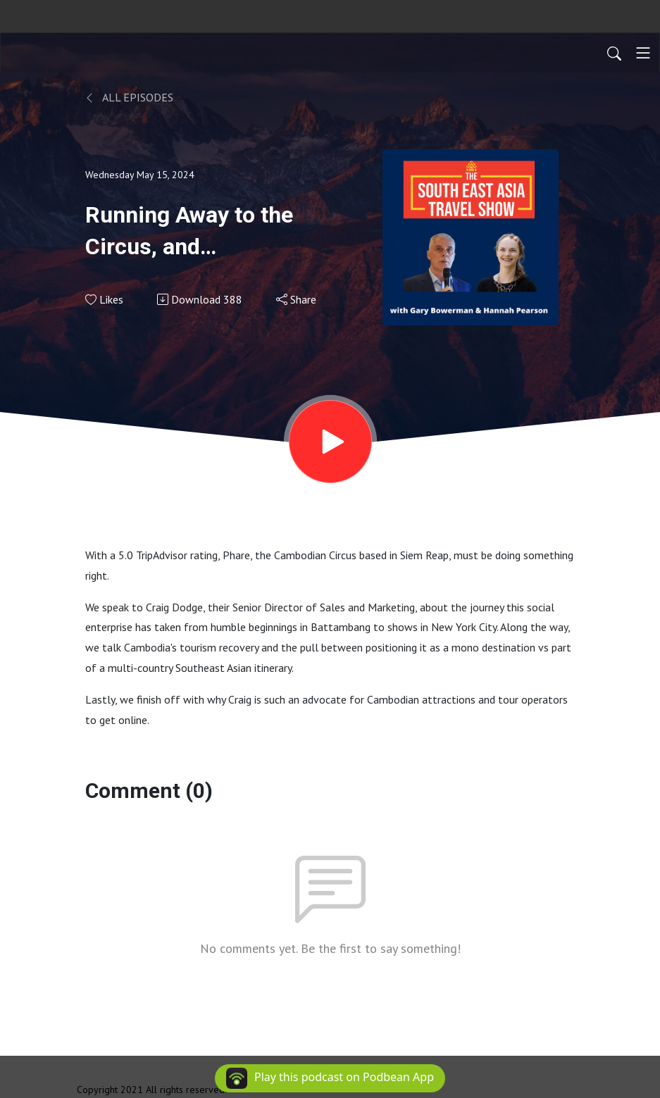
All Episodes (129, 97)
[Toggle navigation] (643, 52)
